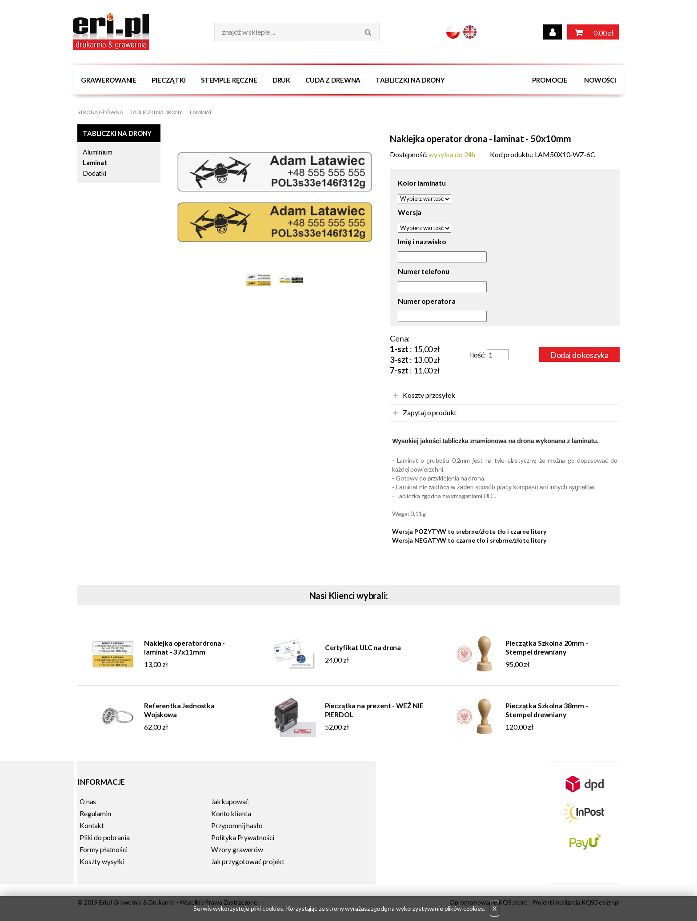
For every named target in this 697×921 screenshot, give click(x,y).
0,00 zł (593, 32)
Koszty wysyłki (102, 861)
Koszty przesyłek (429, 395)
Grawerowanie (108, 80)
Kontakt (92, 826)
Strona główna (100, 112)
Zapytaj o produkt (430, 412)
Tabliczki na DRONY (410, 80)
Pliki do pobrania (104, 838)
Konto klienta (231, 814)
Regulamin (95, 814)
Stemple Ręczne (229, 80)
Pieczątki (169, 80)
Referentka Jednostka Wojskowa (179, 710)
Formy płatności (104, 850)
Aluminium (97, 152)
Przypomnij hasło (237, 826)
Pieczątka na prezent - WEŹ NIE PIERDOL (374, 710)
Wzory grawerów (237, 850)
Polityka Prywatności (242, 838)
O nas (88, 802)
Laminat (201, 112)
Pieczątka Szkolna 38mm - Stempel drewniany (546, 710)
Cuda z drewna (333, 80)
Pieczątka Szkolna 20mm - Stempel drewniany (546, 647)
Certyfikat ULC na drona (363, 647)
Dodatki (94, 173)
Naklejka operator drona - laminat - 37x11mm (184, 647)
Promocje (550, 80)
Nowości (600, 80)
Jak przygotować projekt (247, 861)
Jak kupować (229, 802)
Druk (281, 80)
